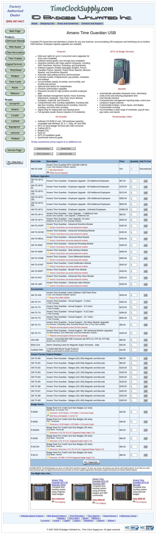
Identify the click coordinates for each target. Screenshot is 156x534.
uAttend (100, 520)
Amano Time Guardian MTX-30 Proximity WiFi (100, 481)
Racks (85, 518)
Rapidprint (88, 520)
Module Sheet (66, 148)
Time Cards (73, 518)
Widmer (111, 520)
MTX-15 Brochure (43, 154)
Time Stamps (93, 516)
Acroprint (45, 520)
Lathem (76, 520)
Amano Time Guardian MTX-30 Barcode (141, 482)
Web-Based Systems (56, 516)
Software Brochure (43, 148)
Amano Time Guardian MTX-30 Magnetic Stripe (60, 482)
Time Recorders (77, 516)
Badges (61, 518)
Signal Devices (109, 516)
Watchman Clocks (128, 516)
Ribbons (95, 518)
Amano (56, 520)
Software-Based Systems (32, 516)
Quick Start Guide (66, 154)
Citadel (66, 520)
